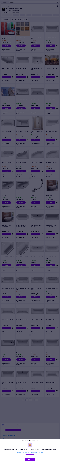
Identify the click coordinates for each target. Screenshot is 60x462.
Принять (30, 459)
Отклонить (30, 455)
